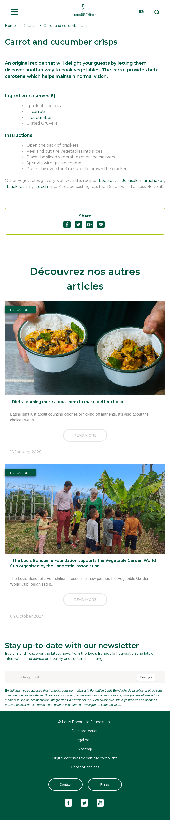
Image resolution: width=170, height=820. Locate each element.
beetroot (107, 180)
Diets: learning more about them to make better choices (69, 401)
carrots (38, 111)
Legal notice (85, 740)
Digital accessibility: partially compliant (85, 758)
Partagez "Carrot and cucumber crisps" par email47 (103, 224)
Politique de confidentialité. (102, 705)
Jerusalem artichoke (142, 180)
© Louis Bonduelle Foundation (84, 722)
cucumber (41, 117)
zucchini (44, 186)
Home (10, 26)
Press (104, 784)
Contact (65, 784)
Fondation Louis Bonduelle (85, 10)
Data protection (85, 731)
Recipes (29, 26)
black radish (18, 186)
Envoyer (146, 677)
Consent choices (85, 767)
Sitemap (85, 749)
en (142, 11)
